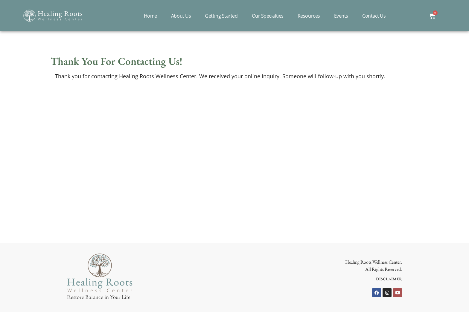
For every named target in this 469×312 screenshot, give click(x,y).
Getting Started (221, 16)
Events (341, 16)
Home (150, 16)
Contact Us (374, 16)
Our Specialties (268, 16)
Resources (309, 16)
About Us (181, 16)
